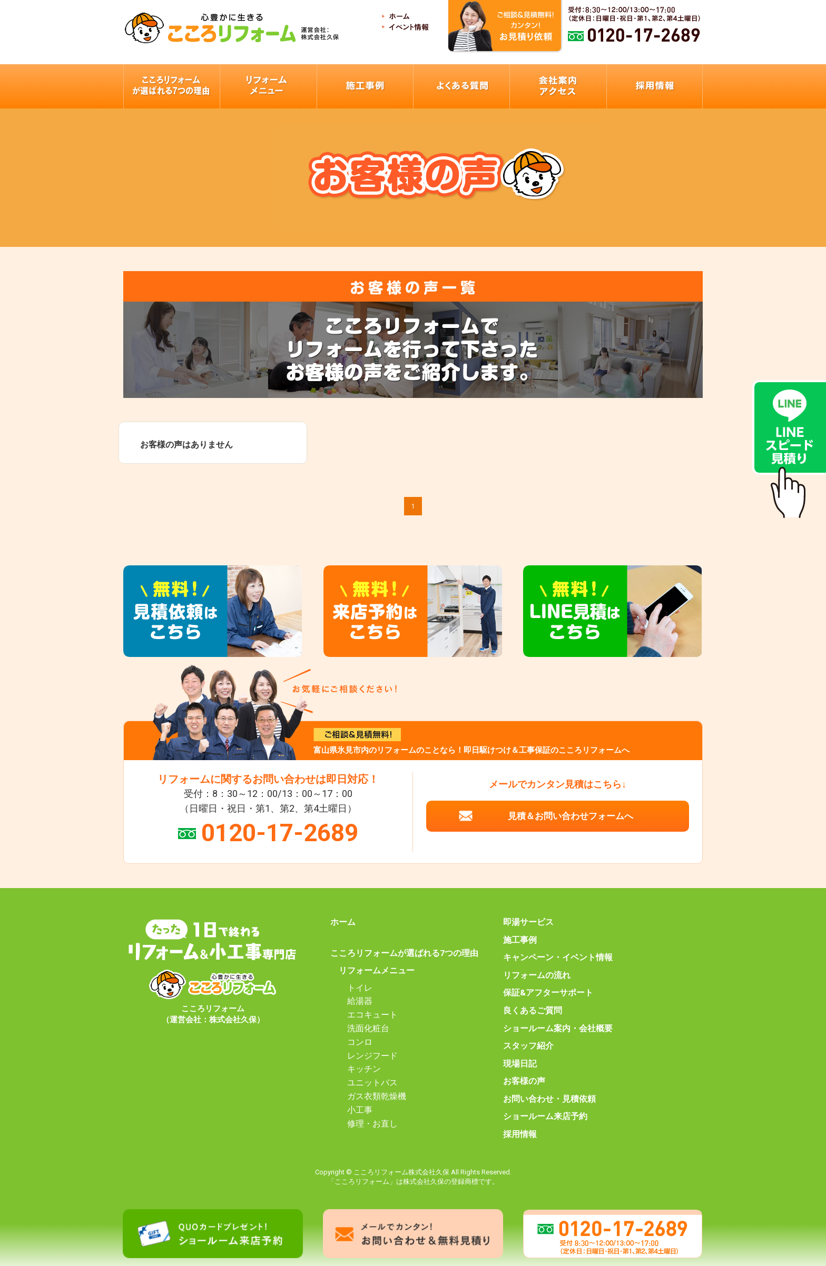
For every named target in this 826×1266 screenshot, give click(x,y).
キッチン (364, 1069)
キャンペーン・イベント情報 (558, 957)
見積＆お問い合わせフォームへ (570, 816)
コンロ (359, 1042)
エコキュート (372, 1015)
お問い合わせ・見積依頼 (549, 1099)
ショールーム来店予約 (545, 1116)
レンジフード (372, 1056)
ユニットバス (372, 1083)
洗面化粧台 (368, 1028)
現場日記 (520, 1064)
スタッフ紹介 (528, 1046)
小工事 (359, 1110)
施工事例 (520, 940)
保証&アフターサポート (548, 993)
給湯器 (359, 1001)
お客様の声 (524, 1081)
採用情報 (520, 1134)
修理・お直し (372, 1124)
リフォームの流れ (537, 975)
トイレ (359, 988)
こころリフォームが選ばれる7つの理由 (404, 953)
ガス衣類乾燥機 (376, 1096)
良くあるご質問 (532, 1010)
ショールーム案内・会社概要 (558, 1028)
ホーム (343, 922)
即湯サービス (528, 922)
